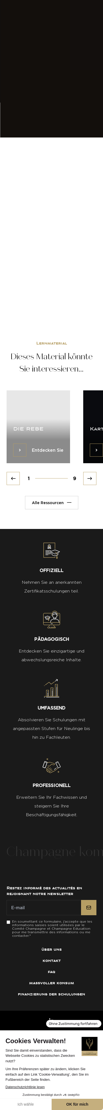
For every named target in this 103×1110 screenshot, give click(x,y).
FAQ (51, 972)
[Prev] (13, 478)
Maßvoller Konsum (51, 983)
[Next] (89, 478)
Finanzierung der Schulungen (51, 994)
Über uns (51, 949)
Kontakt (52, 960)
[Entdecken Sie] (19, 450)
